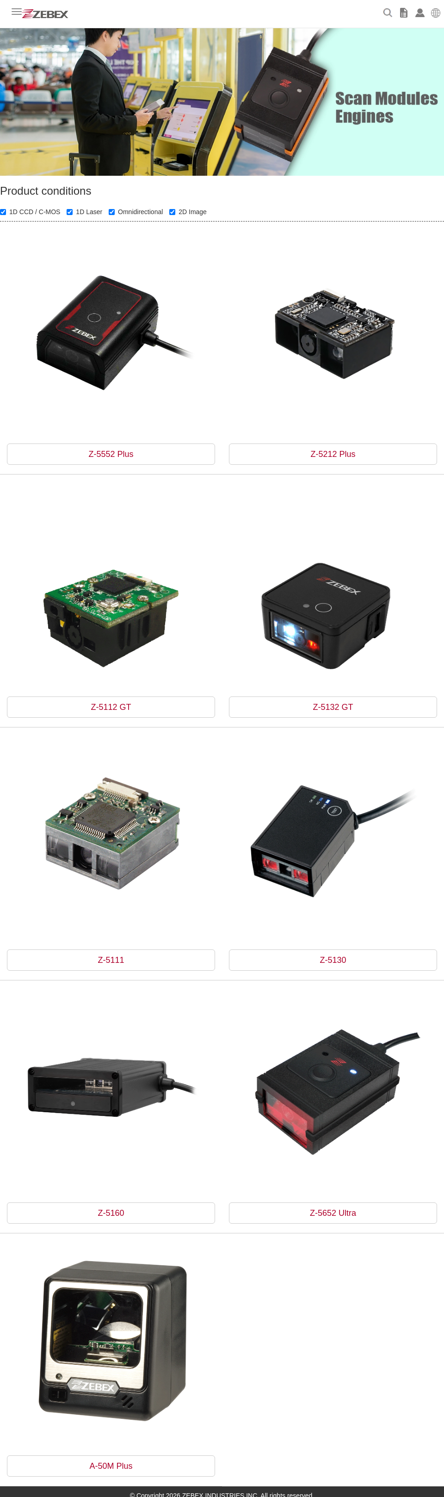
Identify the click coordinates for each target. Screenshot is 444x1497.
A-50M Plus (110, 1466)
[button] (436, 11)
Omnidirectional (136, 212)
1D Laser (84, 212)
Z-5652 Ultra (333, 1213)
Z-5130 (333, 960)
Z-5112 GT (111, 707)
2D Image (188, 212)
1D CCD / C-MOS (30, 212)
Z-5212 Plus (332, 454)
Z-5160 (111, 1213)
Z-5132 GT (333, 707)
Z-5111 (111, 960)
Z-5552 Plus (110, 454)
